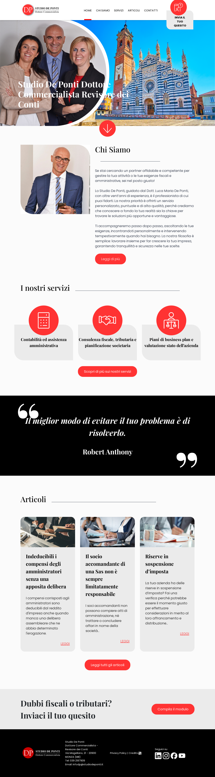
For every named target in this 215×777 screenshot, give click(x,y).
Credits (135, 753)
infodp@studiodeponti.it (88, 764)
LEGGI (65, 643)
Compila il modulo (173, 709)
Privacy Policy (118, 753)
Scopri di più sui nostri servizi (107, 371)
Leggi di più (110, 259)
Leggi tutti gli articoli (107, 665)
